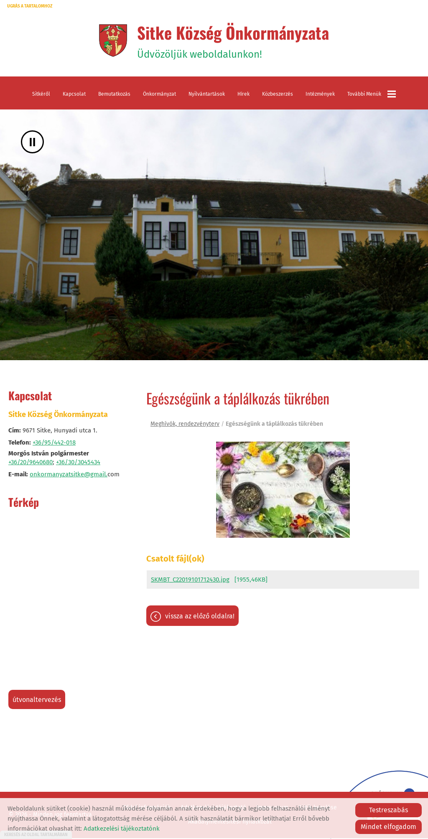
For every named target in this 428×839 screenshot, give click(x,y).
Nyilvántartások (207, 96)
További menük (371, 96)
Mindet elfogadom (388, 827)
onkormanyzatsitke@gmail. (68, 476)
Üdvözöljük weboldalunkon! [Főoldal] (233, 41)
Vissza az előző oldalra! (199, 619)
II (32, 144)
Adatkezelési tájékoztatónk (122, 828)
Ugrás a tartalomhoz (29, 6)
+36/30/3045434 (78, 464)
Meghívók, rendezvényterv (184, 426)
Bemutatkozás (114, 96)
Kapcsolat (74, 96)
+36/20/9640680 (30, 464)
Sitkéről (41, 96)
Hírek (243, 96)
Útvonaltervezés (37, 702)
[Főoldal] (109, 41)
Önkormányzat (159, 96)
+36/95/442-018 (54, 444)
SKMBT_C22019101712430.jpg (190, 582)
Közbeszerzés (277, 96)
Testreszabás (388, 810)
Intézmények (320, 96)
